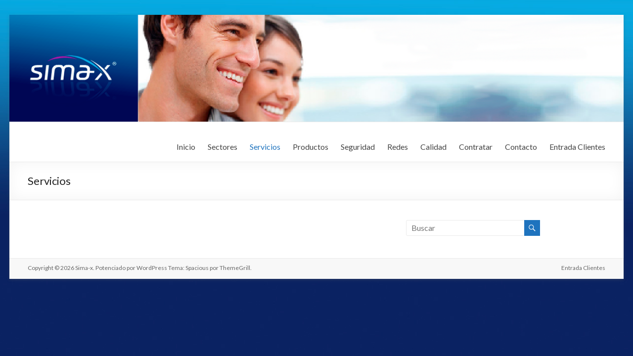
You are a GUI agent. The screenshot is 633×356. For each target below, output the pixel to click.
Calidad (433, 146)
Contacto (521, 146)
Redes (397, 146)
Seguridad (358, 146)
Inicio (186, 146)
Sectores (222, 146)
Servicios (265, 146)
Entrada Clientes (577, 146)
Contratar (476, 146)
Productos (310, 146)
